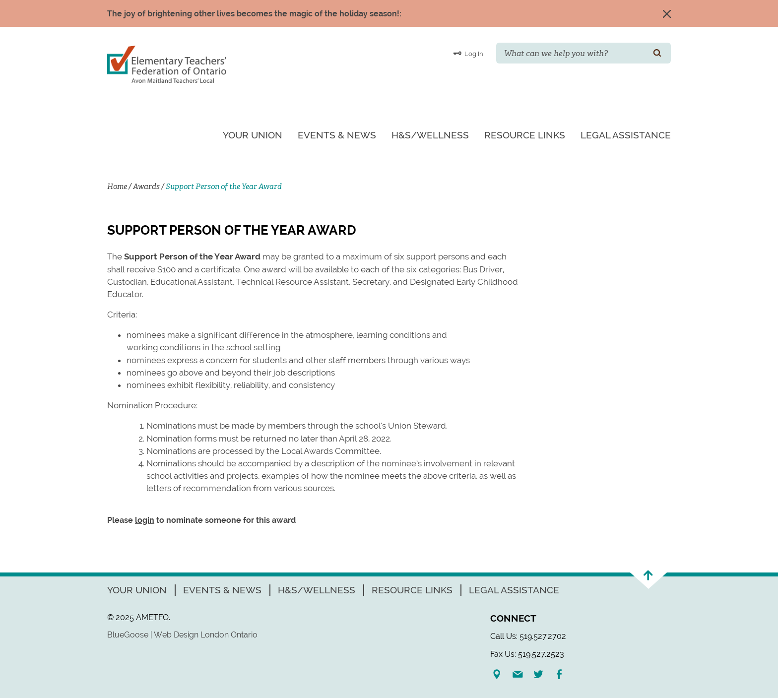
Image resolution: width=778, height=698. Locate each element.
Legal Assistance (626, 134)
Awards (146, 186)
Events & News (337, 134)
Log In (468, 53)
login (144, 520)
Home (117, 186)
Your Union (252, 134)
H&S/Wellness (430, 134)
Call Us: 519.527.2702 (528, 636)
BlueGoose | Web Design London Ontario (182, 634)
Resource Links (524, 134)
